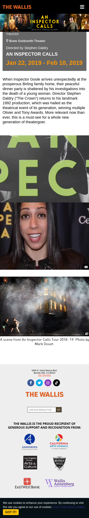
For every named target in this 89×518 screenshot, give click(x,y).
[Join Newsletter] (41, 409)
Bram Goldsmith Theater (27, 41)
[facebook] (30, 382)
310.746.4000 (44, 375)
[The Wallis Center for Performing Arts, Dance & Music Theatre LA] (17, 7)
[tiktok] (56, 382)
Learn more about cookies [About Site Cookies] (69, 507)
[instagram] (47, 382)
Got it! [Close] (10, 512)
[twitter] (39, 382)
